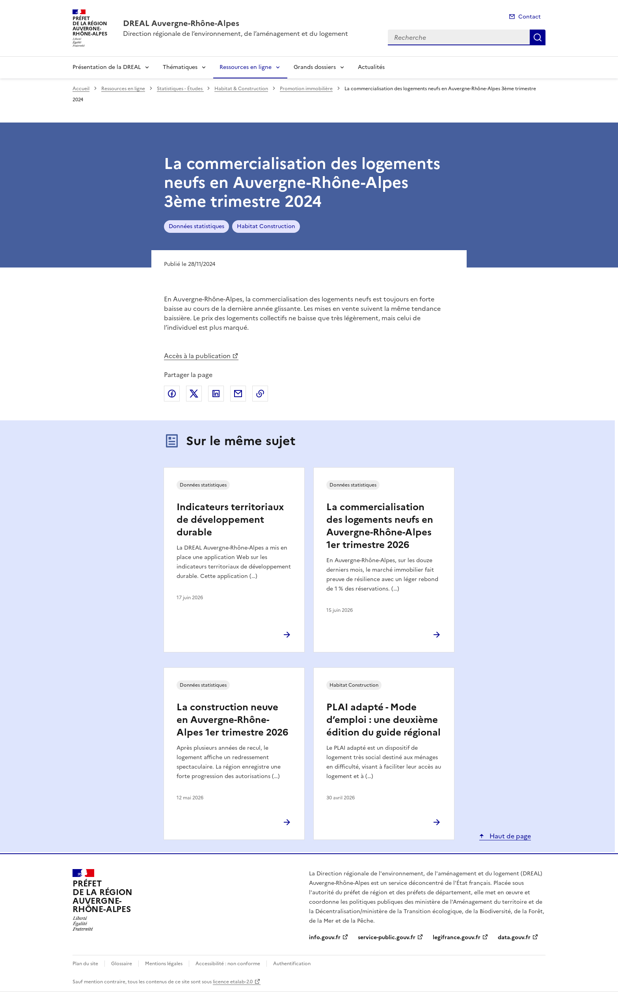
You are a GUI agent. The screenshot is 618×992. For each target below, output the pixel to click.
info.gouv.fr (325, 937)
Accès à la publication (197, 355)
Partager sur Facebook (172, 393)
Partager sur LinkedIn (216, 393)
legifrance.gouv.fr (456, 937)
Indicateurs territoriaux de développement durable (230, 519)
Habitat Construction (266, 226)
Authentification (292, 963)
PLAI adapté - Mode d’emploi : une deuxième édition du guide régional (383, 719)
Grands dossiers (315, 67)
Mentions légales (163, 963)
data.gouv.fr (514, 937)
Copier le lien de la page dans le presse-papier (260, 393)
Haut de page (509, 836)
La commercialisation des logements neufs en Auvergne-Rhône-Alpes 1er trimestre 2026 (379, 526)
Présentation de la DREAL (107, 67)
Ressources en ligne (246, 67)
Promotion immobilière (306, 88)
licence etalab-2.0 (233, 981)
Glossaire (121, 963)
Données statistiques (196, 226)
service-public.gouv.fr (386, 937)
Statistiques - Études (180, 88)
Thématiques (180, 67)
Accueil (81, 88)
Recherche (537, 37)
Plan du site (85, 963)
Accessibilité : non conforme (227, 963)
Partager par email (238, 393)
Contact (529, 17)
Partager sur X (194, 393)
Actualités (371, 67)
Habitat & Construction (241, 88)
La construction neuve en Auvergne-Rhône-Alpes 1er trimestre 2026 (232, 719)
